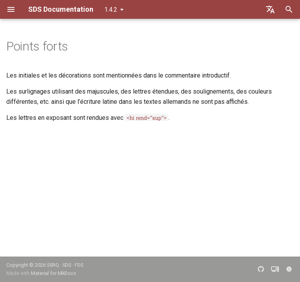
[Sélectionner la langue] (270, 9)
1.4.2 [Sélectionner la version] (110, 9)
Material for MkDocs (53, 273)
